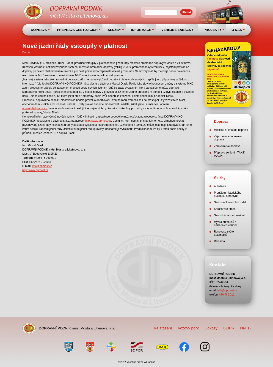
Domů (26, 52)
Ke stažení (163, 328)
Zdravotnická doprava (227, 146)
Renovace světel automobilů (224, 233)
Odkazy (211, 328)
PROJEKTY (212, 30)
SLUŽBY (114, 30)
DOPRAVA (39, 30)
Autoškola (220, 186)
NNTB (245, 328)
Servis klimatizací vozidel (229, 215)
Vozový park (188, 328)
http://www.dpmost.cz (98, 120)
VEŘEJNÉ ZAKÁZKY (177, 30)
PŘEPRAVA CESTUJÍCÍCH (77, 30)
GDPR (228, 328)
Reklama (219, 241)
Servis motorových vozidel (230, 202)
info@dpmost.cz (42, 166)
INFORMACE (141, 30)
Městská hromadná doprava (231, 129)
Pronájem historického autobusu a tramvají (227, 194)
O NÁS (237, 30)
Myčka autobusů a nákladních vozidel (225, 223)
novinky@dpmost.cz (34, 108)
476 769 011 (226, 294)
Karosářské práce (225, 209)
